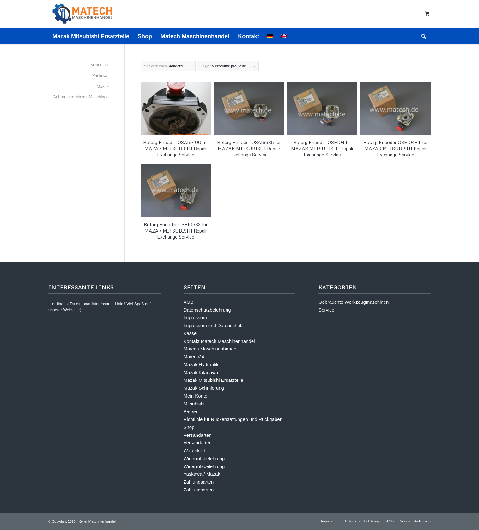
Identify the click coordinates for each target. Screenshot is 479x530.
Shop (189, 427)
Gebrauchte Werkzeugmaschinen (353, 302)
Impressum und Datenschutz (214, 325)
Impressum (195, 317)
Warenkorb (195, 450)
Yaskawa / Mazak (202, 474)
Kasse (190, 333)
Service (326, 310)
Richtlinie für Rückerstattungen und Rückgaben (233, 419)
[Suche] (421, 36)
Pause (190, 411)
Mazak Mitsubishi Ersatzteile (213, 380)
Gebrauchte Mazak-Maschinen (81, 96)
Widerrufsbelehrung (204, 458)
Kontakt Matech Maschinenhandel (219, 341)
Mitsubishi (99, 65)
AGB (189, 302)
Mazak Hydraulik (201, 364)
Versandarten (198, 435)
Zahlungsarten (199, 481)
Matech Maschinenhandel (211, 348)
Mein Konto (196, 396)
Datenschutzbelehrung (207, 310)
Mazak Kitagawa (201, 372)
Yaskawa (100, 75)
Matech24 (194, 356)
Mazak (103, 86)
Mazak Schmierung (204, 388)
